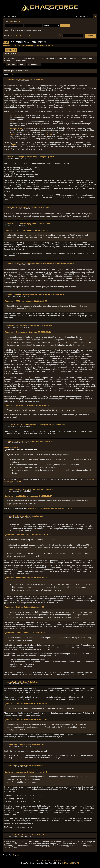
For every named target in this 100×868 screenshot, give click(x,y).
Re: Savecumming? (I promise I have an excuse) (33, 207)
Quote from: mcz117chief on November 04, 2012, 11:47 (28, 496)
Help (12, 43)
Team (26, 43)
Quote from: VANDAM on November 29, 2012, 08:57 (27, 405)
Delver (12, 134)
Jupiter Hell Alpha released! (20, 36)
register (19, 21)
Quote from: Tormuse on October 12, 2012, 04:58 (26, 719)
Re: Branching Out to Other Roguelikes (30, 79)
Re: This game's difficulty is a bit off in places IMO (34, 325)
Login (33, 43)
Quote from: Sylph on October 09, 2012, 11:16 (24, 607)
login (12, 21)
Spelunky (48, 134)
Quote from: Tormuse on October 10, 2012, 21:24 (26, 703)
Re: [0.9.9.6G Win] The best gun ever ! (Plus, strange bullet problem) (41, 425)
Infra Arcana (15, 115)
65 (18, 75)
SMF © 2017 (48, 860)
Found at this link (11, 448)
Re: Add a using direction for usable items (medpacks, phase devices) (49, 263)
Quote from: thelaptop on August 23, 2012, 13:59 (26, 578)
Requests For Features (14, 263)
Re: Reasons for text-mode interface (30, 516)
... (16, 75)
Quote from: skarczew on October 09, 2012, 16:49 (26, 772)
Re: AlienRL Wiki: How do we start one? (29, 744)
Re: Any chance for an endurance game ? (39, 441)
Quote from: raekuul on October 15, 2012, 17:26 (25, 633)
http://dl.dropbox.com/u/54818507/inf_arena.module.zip (50, 508)
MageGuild (14, 122)
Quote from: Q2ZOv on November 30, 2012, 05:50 (26, 301)
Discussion (10, 79)
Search (19, 43)
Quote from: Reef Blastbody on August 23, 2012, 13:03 (28, 535)
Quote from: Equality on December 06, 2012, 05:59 (26, 230)
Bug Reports (11, 425)
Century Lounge (12, 294)
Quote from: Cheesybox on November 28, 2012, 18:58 (28, 332)
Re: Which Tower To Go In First (26, 682)
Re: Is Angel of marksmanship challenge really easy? (35, 157)
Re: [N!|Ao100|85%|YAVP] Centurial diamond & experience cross (42, 294)
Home (5, 43)
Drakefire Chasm (16, 128)
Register (42, 43)
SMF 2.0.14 (39, 860)
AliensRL (10, 682)
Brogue (13, 145)
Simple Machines (59, 860)
